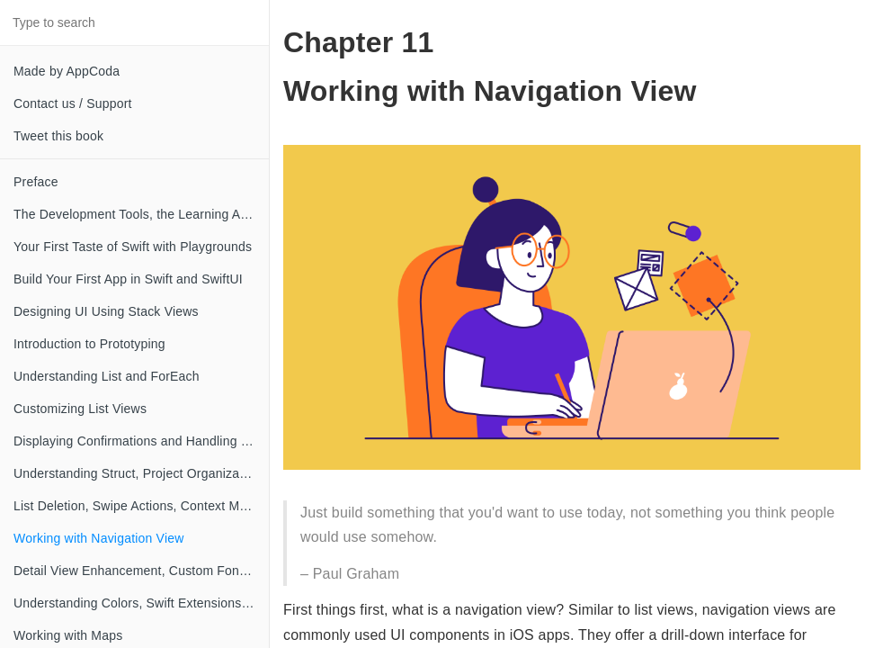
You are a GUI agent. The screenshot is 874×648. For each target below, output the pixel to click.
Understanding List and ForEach (106, 376)
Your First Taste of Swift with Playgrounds (132, 246)
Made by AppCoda (66, 71)
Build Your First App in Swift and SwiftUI (128, 279)
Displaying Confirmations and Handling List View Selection (141, 441)
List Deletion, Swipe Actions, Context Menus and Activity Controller (141, 506)
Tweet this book (58, 136)
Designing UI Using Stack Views (106, 311)
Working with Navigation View (98, 538)
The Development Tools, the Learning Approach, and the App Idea (141, 214)
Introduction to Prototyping (89, 344)
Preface (35, 182)
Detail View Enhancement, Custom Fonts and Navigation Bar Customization (141, 570)
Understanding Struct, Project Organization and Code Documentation (141, 473)
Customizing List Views (80, 408)
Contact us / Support (72, 103)
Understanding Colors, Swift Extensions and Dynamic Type (141, 603)
